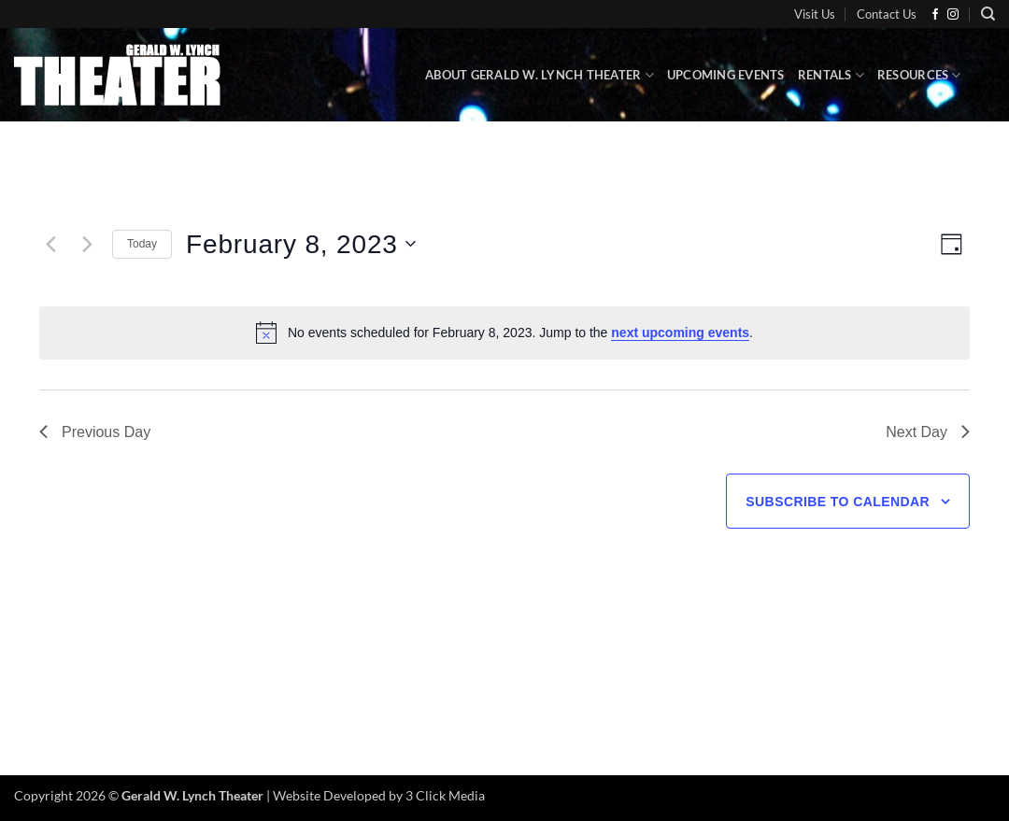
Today (142, 243)
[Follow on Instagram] (953, 14)
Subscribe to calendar (838, 501)
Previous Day (94, 432)
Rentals (831, 75)
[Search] (988, 14)
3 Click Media (445, 795)
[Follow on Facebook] (935, 14)
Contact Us (887, 14)
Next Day (928, 432)
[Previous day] (50, 244)
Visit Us (814, 14)
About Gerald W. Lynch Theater (539, 75)
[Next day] (87, 244)
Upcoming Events (726, 74)
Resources (919, 75)
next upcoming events (680, 332)
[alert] (504, 332)
